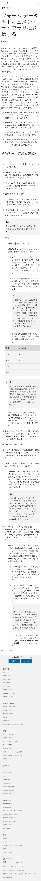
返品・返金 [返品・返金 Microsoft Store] (6, 717)
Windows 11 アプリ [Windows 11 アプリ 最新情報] (8, 696)
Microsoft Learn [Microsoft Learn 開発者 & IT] (7, 807)
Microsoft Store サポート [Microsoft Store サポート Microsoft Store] (9, 713)
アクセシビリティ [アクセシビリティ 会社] (7, 852)
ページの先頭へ (7, 650)
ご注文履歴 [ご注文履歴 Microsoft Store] (6, 721)
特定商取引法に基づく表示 (10, 874)
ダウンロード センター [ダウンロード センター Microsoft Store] (9, 710)
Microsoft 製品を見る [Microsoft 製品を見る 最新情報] (8, 693)
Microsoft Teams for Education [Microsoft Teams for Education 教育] (11, 741)
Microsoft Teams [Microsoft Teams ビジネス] (7, 793)
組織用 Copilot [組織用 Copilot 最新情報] (6, 682)
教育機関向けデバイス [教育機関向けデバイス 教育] (9, 738)
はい (14, 661)
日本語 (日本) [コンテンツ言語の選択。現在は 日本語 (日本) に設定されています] (9, 858)
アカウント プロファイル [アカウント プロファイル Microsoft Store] (9, 706)
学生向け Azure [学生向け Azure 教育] (7, 759)
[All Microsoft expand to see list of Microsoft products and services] (2, 3)
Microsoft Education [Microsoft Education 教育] (8, 734)
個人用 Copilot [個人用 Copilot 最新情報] (6, 686)
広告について (32, 874)
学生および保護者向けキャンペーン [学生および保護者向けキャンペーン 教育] (12, 755)
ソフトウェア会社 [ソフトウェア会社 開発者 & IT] (7, 824)
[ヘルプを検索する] (8, 3)
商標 (26, 874)
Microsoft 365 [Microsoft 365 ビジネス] (6, 783)
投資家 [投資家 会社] (4, 849)
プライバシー (20, 870)
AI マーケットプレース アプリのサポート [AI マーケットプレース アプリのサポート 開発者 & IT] (14, 810)
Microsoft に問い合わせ (9, 870)
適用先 (5, 41)
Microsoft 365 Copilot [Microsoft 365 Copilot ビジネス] (8, 790)
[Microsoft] (20, 1)
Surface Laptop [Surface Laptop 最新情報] (6, 675)
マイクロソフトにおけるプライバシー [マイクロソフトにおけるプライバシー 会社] (13, 845)
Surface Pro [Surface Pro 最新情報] (6, 672)
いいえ (26, 661)
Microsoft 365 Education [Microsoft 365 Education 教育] (9, 745)
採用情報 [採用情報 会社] (5, 838)
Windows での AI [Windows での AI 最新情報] (7, 689)
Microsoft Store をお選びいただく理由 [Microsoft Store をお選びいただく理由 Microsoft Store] (13, 724)
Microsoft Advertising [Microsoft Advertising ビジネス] (8, 786)
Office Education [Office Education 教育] (7, 748)
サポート (5, 8)
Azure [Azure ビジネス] (4, 776)
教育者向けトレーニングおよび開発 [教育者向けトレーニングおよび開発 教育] (12, 752)
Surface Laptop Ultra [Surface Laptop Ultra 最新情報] (8, 679)
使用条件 (20, 874)
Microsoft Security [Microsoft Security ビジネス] (7, 772)
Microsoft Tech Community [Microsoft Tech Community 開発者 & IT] (10, 814)
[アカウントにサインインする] (37, 3)
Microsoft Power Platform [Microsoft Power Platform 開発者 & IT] (9, 821)
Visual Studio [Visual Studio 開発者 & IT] (6, 828)
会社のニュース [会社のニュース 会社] (7, 842)
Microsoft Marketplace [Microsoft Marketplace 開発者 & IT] (9, 817)
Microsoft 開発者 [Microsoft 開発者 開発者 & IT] (7, 803)
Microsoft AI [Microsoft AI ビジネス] (6, 769)
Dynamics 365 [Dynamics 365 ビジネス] (6, 779)
